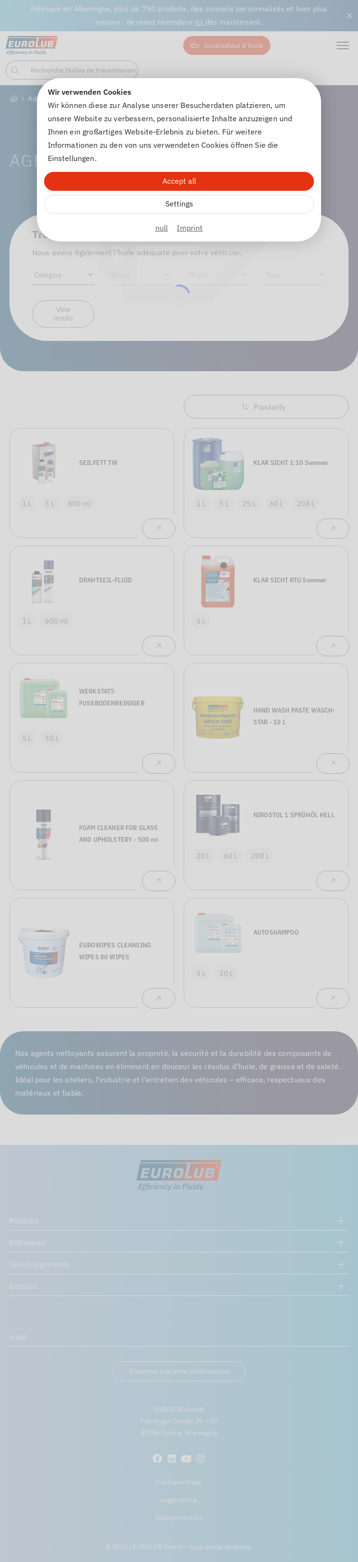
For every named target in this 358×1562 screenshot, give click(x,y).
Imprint (190, 227)
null (161, 227)
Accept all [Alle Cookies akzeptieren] (179, 181)
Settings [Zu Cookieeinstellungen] (179, 203)
